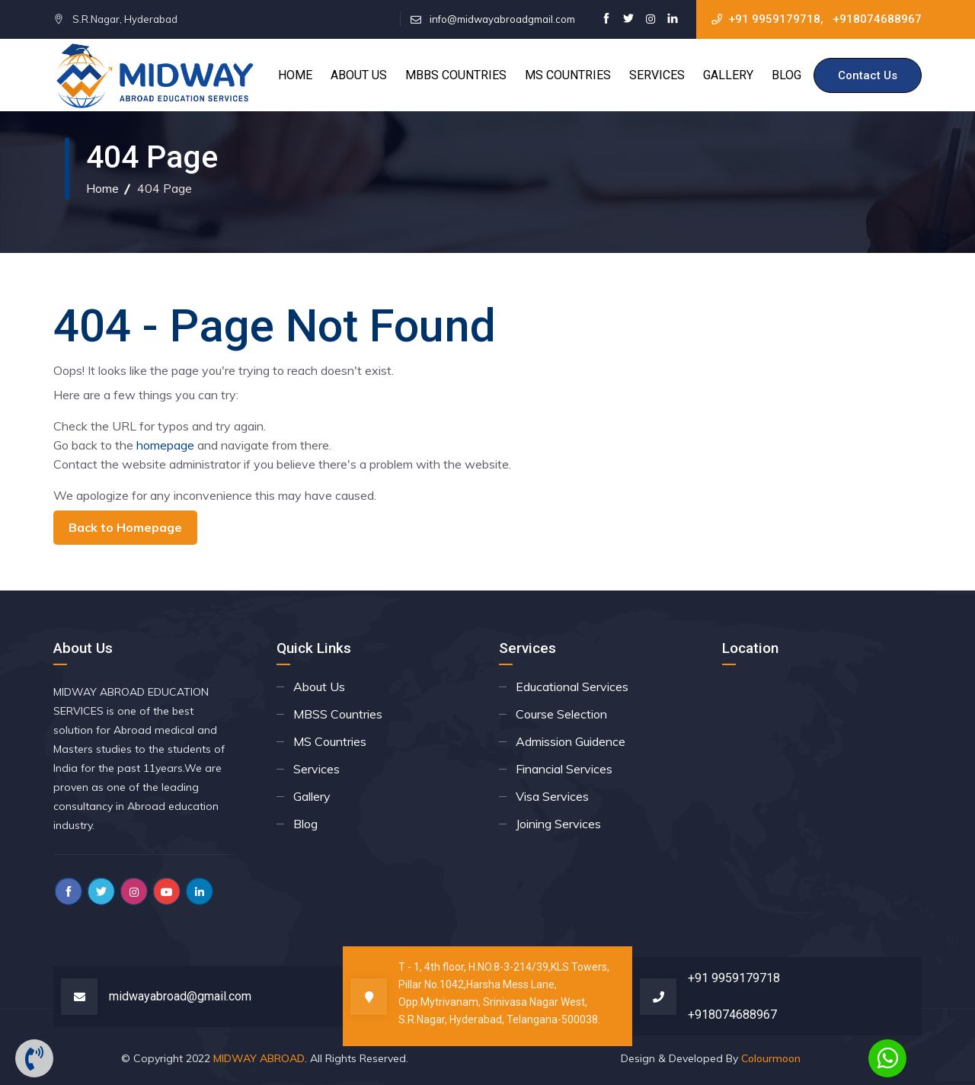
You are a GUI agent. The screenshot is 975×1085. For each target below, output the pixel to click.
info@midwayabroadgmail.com (502, 19)
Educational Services (572, 686)
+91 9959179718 (774, 19)
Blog (786, 75)
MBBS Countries (456, 75)
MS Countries (568, 75)
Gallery (728, 75)
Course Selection (561, 714)
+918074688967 (877, 19)
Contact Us (867, 75)
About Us (359, 75)
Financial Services (564, 768)
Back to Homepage (125, 527)
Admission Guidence (570, 741)
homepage (165, 445)
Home (295, 75)
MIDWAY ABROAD (259, 1058)
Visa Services (552, 796)
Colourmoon (771, 1058)
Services (657, 75)
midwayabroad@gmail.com (180, 996)
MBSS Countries (337, 714)
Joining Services (558, 823)
